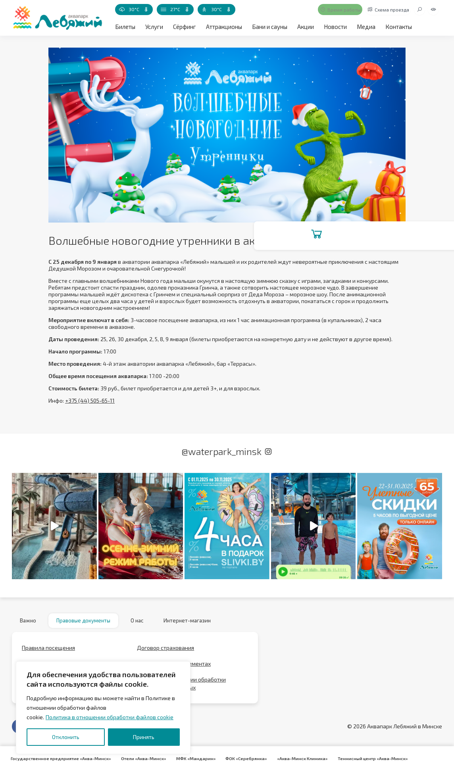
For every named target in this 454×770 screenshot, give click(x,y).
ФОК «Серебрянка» (237, 758)
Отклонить (65, 737)
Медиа (360, 26)
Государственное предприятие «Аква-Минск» (60, 758)
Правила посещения (48, 650)
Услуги (153, 26)
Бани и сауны (266, 26)
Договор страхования (165, 650)
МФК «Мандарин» (189, 758)
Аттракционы (221, 26)
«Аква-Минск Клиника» (291, 758)
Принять (143, 737)
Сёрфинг (182, 26)
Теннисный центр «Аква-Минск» (359, 758)
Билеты (125, 26)
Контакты (391, 26)
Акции (301, 26)
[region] (103, 707)
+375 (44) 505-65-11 (90, 400)
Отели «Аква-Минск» (139, 758)
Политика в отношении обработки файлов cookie (109, 717)
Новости (330, 26)
